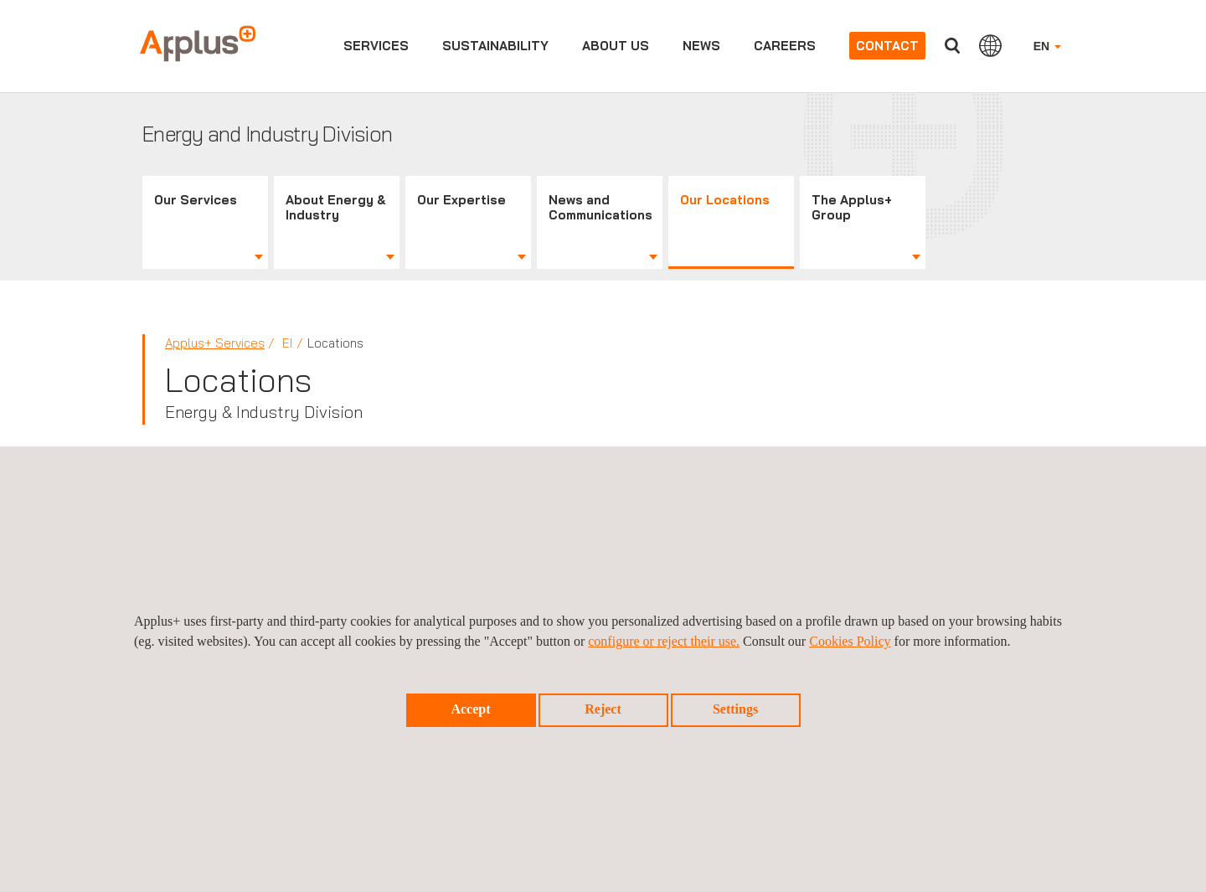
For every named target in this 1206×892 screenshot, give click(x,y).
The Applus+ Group (852, 207)
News (701, 46)
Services (376, 46)
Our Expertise (461, 200)
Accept (470, 709)
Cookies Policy (849, 641)
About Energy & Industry (336, 207)
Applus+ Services (215, 343)
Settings (735, 709)
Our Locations (725, 200)
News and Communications (600, 207)
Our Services (195, 200)
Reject (603, 709)
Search (952, 45)
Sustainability (495, 46)
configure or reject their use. (664, 641)
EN (1047, 46)
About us (615, 46)
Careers (785, 46)
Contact (887, 46)
